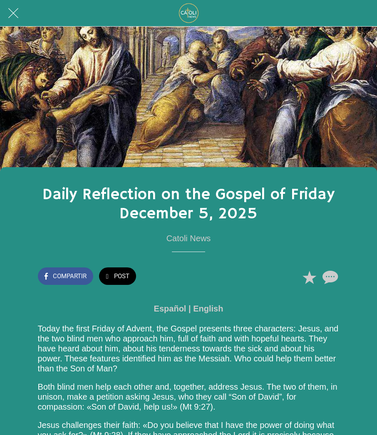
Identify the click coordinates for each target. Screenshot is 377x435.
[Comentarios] (329, 277)
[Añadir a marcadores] (309, 277)
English (208, 308)
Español (170, 308)
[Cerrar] (13, 13)
